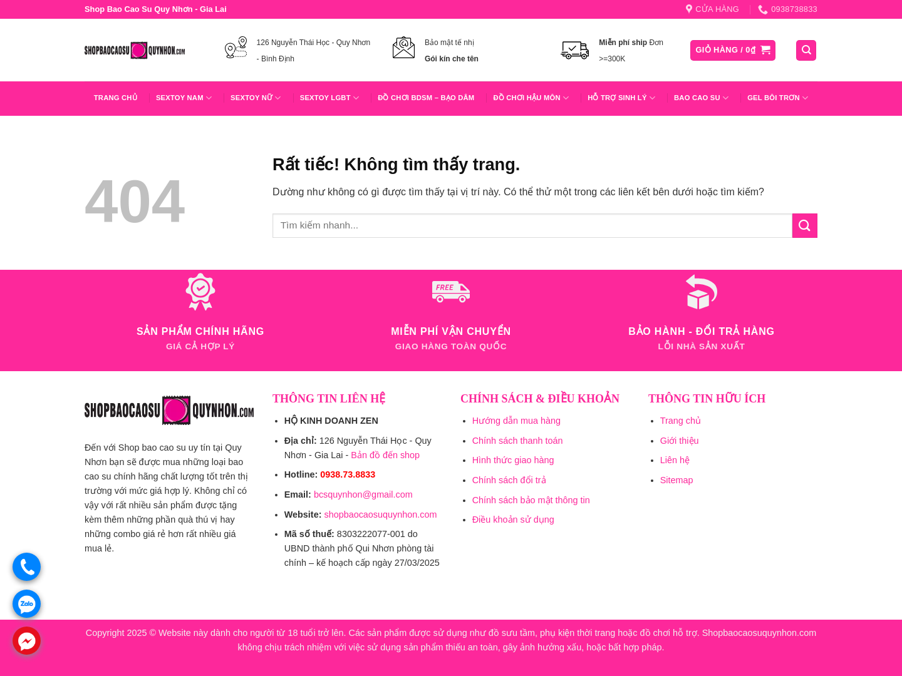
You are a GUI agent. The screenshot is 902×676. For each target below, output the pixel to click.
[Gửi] (804, 225)
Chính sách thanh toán (517, 441)
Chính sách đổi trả (509, 480)
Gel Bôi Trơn (777, 98)
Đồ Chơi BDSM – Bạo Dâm (426, 97)
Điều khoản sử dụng (513, 520)
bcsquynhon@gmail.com (363, 494)
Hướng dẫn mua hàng (516, 421)
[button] (733, 50)
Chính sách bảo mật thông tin (531, 500)
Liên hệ (675, 460)
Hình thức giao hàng (513, 460)
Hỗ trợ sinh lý (621, 98)
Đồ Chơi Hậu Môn (531, 98)
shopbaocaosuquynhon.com (380, 515)
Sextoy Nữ (256, 98)
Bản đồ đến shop (385, 455)
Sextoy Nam (184, 98)
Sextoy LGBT (329, 98)
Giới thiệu (679, 441)
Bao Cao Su (701, 98)
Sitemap (676, 480)
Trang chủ (115, 97)
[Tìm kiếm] (806, 50)
